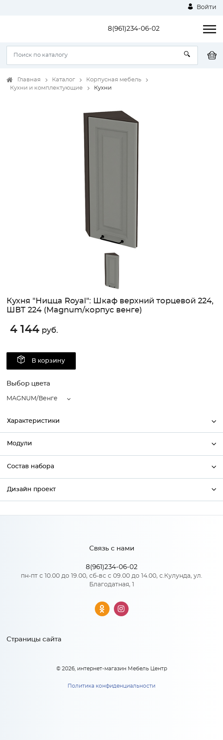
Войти (202, 6)
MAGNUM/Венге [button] (32, 399)
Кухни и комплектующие (46, 88)
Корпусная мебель (113, 80)
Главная (29, 80)
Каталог (63, 80)
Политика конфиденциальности (111, 686)
